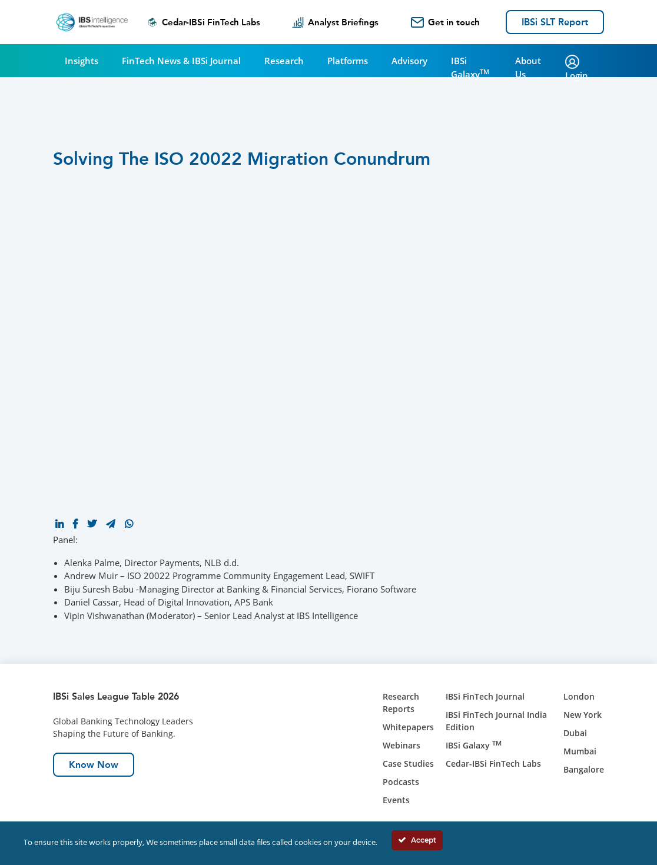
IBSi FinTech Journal (485, 696)
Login (576, 68)
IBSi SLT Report (555, 22)
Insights (81, 60)
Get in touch (445, 22)
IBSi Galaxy (470, 67)
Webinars (401, 745)
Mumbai (579, 751)
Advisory (409, 60)
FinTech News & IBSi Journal (181, 60)
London (579, 696)
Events (396, 800)
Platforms (347, 60)
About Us (528, 67)
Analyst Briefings (335, 22)
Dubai (575, 732)
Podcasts (401, 781)
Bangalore (583, 769)
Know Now (93, 764)
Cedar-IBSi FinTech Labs (203, 22)
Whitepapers (408, 727)
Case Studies (408, 763)
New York (582, 714)
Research (284, 60)
